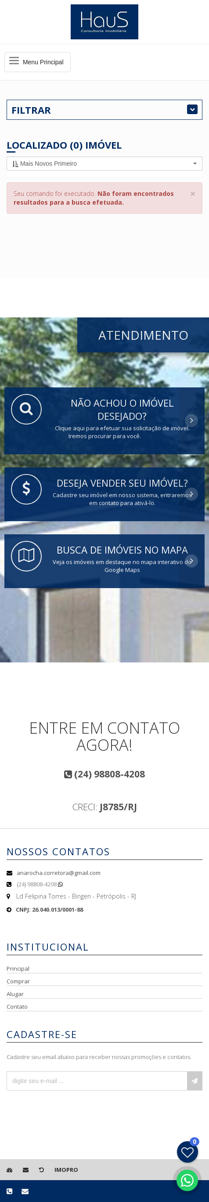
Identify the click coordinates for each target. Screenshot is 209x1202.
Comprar (18, 981)
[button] (104, 164)
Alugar (15, 994)
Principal (18, 968)
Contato (17, 1006)
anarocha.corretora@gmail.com (59, 873)
